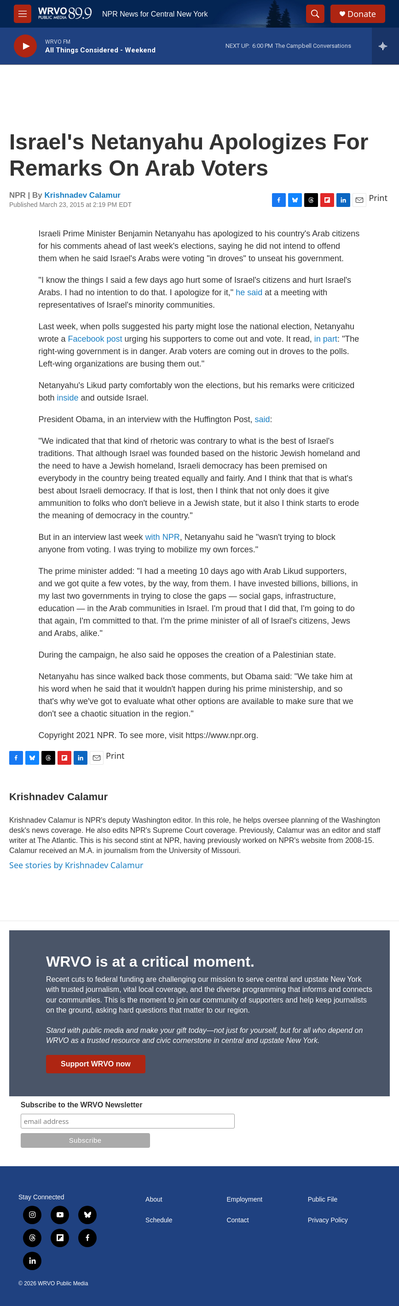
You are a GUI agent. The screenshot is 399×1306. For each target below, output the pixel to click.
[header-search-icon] (315, 14)
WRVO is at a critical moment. (150, 961)
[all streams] (385, 46)
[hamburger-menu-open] (22, 14)
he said (249, 292)
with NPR (162, 537)
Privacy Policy (328, 1220)
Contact (237, 1220)
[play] (25, 46)
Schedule (158, 1220)
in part (325, 339)
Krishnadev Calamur (83, 195)
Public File (323, 1199)
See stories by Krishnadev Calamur (76, 865)
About (153, 1199)
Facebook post (95, 339)
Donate (361, 14)
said (262, 419)
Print (378, 197)
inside (68, 397)
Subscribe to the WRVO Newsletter (82, 1105)
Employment (244, 1199)
